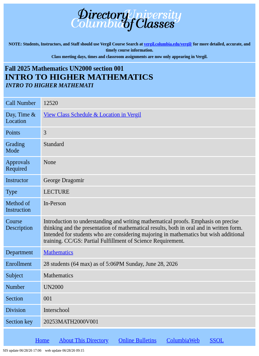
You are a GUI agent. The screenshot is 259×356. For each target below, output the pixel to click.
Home (42, 340)
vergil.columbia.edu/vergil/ (168, 44)
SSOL (217, 340)
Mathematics (58, 252)
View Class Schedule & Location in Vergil (92, 114)
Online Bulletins (137, 340)
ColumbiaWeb (183, 340)
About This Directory (83, 340)
